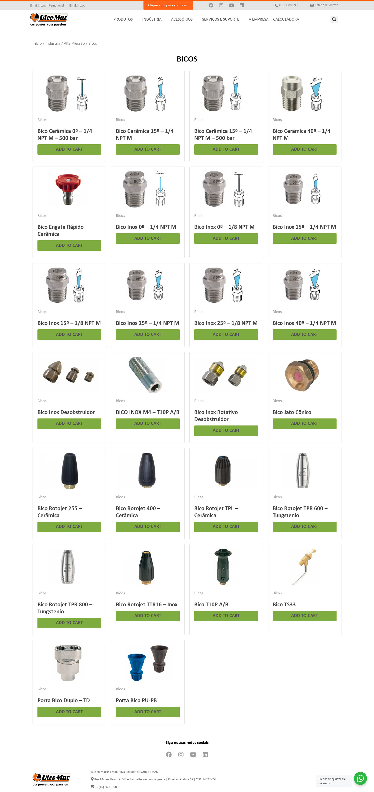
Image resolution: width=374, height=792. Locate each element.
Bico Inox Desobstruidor (66, 412)
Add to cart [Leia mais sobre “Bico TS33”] (304, 616)
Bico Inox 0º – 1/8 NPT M (224, 227)
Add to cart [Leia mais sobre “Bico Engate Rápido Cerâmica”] (69, 245)
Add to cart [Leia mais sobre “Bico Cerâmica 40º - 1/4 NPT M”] (304, 149)
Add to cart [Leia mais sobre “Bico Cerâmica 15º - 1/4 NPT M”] (147, 149)
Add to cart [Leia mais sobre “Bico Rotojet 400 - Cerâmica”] (147, 526)
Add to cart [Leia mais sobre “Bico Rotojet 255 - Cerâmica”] (69, 526)
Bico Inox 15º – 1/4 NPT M (304, 227)
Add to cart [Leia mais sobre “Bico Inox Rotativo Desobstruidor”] (226, 430)
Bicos (42, 120)
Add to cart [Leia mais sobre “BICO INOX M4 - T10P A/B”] (147, 423)
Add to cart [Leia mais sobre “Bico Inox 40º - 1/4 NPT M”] (304, 334)
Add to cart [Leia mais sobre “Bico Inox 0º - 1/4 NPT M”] (147, 238)
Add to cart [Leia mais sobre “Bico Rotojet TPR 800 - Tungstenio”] (69, 623)
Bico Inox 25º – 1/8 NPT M (226, 323)
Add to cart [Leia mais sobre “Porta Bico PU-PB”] (147, 712)
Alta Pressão (74, 43)
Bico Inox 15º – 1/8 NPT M (69, 323)
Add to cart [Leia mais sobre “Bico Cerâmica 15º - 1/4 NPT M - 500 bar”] (226, 149)
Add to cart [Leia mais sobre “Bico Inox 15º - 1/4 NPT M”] (304, 238)
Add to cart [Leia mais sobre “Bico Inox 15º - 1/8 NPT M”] (69, 334)
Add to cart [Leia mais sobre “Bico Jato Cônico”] (304, 423)
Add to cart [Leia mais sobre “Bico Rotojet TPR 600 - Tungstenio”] (304, 526)
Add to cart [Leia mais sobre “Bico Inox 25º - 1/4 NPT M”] (147, 334)
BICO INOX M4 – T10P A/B (148, 412)
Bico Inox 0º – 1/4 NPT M (146, 227)
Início (37, 43)
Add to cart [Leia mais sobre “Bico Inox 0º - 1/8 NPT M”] (226, 238)
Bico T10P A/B (211, 605)
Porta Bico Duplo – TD (63, 701)
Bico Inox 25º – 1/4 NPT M (147, 323)
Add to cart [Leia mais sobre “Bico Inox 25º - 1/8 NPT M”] (226, 334)
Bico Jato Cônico (292, 412)
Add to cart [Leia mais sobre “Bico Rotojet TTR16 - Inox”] (147, 616)
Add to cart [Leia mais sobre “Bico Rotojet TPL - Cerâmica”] (226, 526)
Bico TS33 (284, 605)
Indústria (52, 43)
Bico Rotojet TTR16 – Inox (146, 605)
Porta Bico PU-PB (136, 701)
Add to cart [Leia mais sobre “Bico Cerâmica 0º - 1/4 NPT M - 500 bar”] (69, 149)
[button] (334, 19)
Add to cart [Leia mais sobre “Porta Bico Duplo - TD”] (69, 712)
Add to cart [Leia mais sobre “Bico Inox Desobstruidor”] (69, 423)
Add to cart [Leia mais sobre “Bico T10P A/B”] (226, 616)
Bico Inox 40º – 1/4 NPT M (304, 323)
